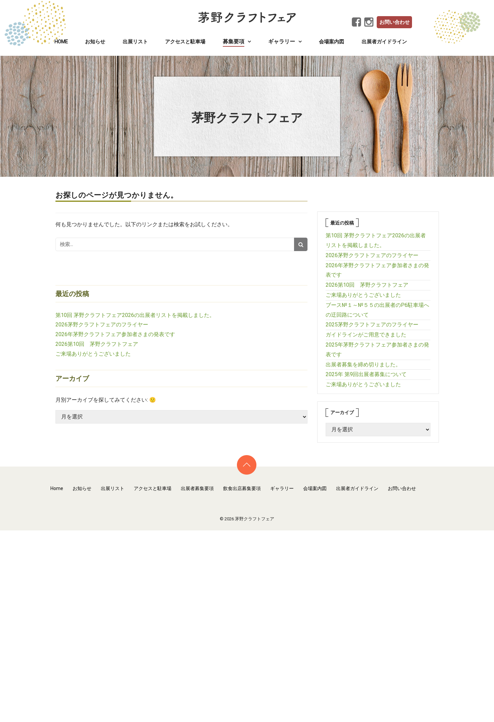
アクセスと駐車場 (185, 42)
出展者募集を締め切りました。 (363, 364)
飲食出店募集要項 (242, 488)
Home (61, 42)
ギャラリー (282, 488)
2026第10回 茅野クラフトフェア (96, 344)
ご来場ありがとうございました (93, 354)
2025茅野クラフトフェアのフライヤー (372, 324)
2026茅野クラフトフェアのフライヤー (101, 324)
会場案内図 (331, 42)
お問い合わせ (394, 22)
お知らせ (95, 42)
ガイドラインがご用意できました (366, 334)
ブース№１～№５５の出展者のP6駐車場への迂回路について (377, 310)
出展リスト (135, 42)
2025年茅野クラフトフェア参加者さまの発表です (377, 350)
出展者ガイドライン (384, 42)
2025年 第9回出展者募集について (366, 374)
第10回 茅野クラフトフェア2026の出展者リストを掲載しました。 (135, 315)
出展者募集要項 (197, 488)
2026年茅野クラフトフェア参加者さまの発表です (115, 334)
